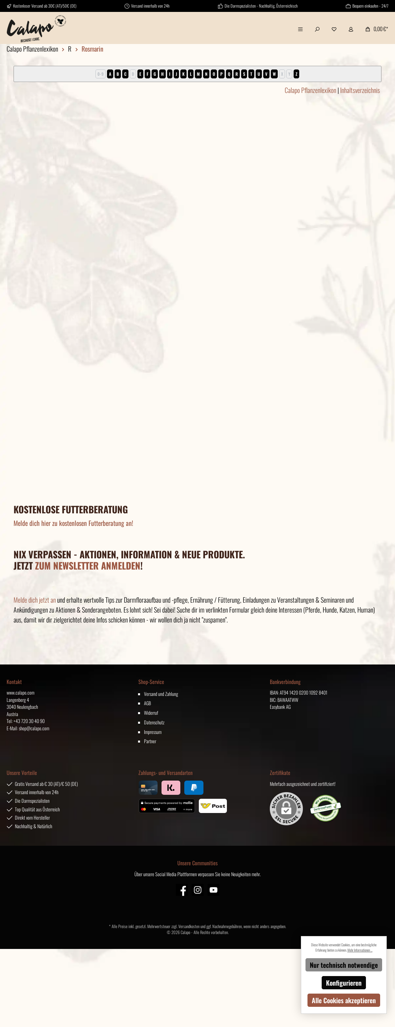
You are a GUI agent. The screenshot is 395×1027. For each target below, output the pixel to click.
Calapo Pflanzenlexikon (310, 90)
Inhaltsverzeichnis (360, 90)
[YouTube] (213, 889)
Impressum (153, 731)
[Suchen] (317, 29)
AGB (147, 703)
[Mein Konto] (351, 29)
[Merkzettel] (334, 29)
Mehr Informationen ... (360, 950)
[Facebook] (181, 889)
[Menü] (300, 29)
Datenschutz (154, 722)
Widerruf (151, 712)
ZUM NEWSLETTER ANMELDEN (87, 565)
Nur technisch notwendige (344, 965)
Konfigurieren (344, 983)
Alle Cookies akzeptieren (344, 1000)
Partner (150, 741)
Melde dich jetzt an (35, 600)
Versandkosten (188, 926)
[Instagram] (197, 889)
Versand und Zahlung (161, 693)
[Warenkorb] (374, 29)
